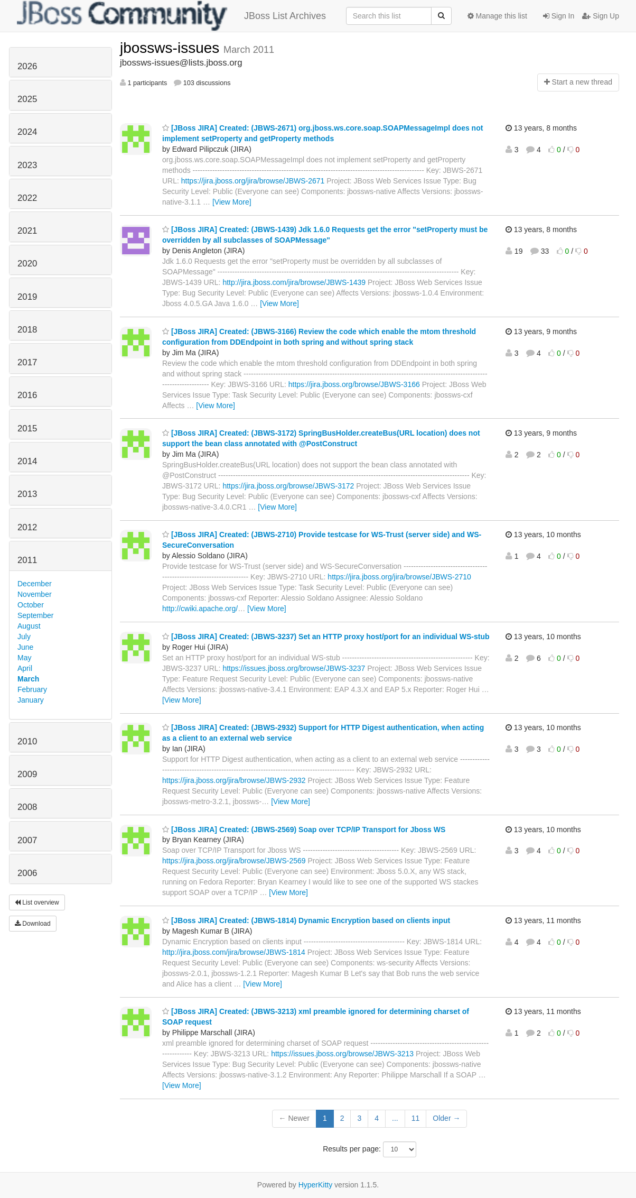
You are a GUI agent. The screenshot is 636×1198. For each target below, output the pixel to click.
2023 (27, 165)
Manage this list (497, 16)
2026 (27, 66)
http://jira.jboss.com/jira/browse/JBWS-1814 (233, 952)
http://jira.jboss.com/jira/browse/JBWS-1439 (294, 282)
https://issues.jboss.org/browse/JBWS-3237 (293, 668)
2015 (27, 428)
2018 (27, 330)
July (24, 636)
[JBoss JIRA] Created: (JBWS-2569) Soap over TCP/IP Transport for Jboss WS (303, 829)
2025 (27, 99)
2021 (27, 231)
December (34, 583)
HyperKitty (315, 1185)
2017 (27, 362)
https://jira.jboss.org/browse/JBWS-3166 (354, 384)
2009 (27, 774)
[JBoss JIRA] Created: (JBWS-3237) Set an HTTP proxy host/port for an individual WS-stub (325, 636)
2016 (27, 395)
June (25, 647)
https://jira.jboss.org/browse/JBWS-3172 (288, 486)
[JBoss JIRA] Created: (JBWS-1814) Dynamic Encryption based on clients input (306, 920)
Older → (446, 1118)
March (28, 679)
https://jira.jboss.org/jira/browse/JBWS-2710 (399, 577)
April (24, 668)
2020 (27, 264)
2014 (27, 461)
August (29, 626)
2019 (27, 297)
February (32, 689)
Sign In (558, 16)
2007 (27, 840)
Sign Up (600, 16)
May (24, 657)
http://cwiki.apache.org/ (200, 608)
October (30, 605)
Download (33, 923)
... (395, 1118)
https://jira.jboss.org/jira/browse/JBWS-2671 (253, 181)
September (35, 615)
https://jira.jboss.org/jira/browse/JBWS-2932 (234, 780)
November (34, 594)
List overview (37, 902)
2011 (27, 560)
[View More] (231, 202)
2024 (27, 132)
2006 (27, 873)
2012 (27, 527)
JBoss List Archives (171, 16)
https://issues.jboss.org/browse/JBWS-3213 (342, 1053)
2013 (27, 494)
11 (415, 1118)
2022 (27, 198)
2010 (27, 741)
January (30, 700)
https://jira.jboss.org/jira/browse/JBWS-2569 (234, 860)
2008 (27, 807)
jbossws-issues (171, 48)
